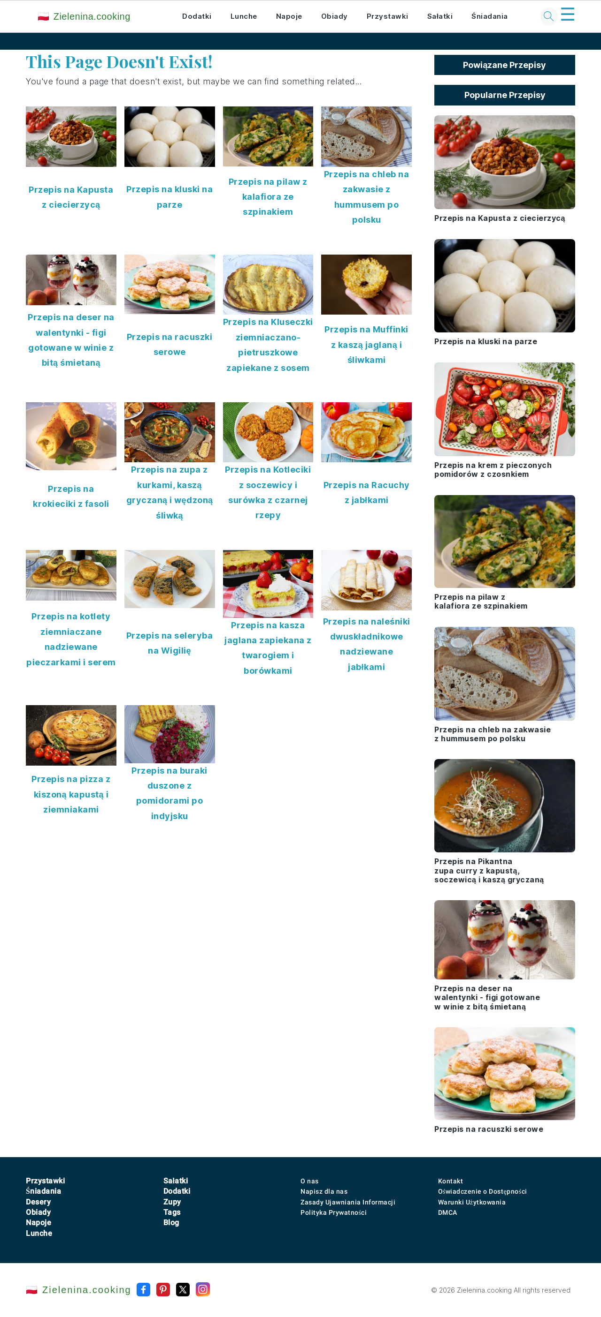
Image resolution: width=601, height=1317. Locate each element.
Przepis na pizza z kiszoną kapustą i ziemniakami (70, 794)
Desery (38, 1201)
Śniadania (489, 16)
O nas (309, 1181)
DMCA (447, 1212)
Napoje (289, 16)
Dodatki (197, 16)
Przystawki (387, 16)
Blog (171, 1222)
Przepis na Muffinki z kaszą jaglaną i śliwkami (366, 344)
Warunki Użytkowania (472, 1202)
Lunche (244, 16)
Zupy (172, 1201)
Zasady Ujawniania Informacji (347, 1202)
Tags (172, 1212)
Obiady (334, 16)
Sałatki (440, 16)
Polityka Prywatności (333, 1212)
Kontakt (450, 1181)
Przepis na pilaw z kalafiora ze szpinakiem (268, 197)
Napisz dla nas (323, 1191)
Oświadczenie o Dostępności (482, 1191)
